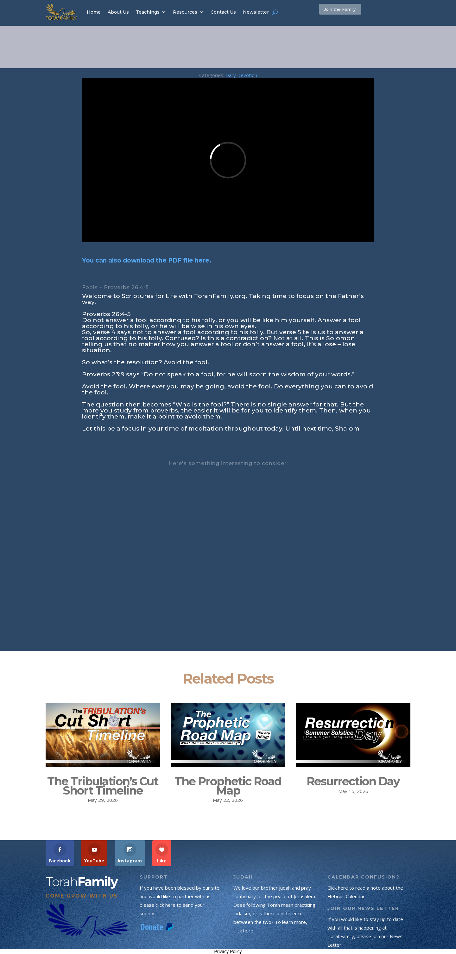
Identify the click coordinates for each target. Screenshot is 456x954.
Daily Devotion (241, 75)
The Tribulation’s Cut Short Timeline (102, 785)
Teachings (148, 12)
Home (94, 12)
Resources (185, 12)
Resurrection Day (353, 781)
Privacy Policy (228, 951)
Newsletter (256, 12)
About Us (118, 12)
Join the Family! (351, 12)
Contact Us (223, 12)
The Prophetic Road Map (228, 785)
